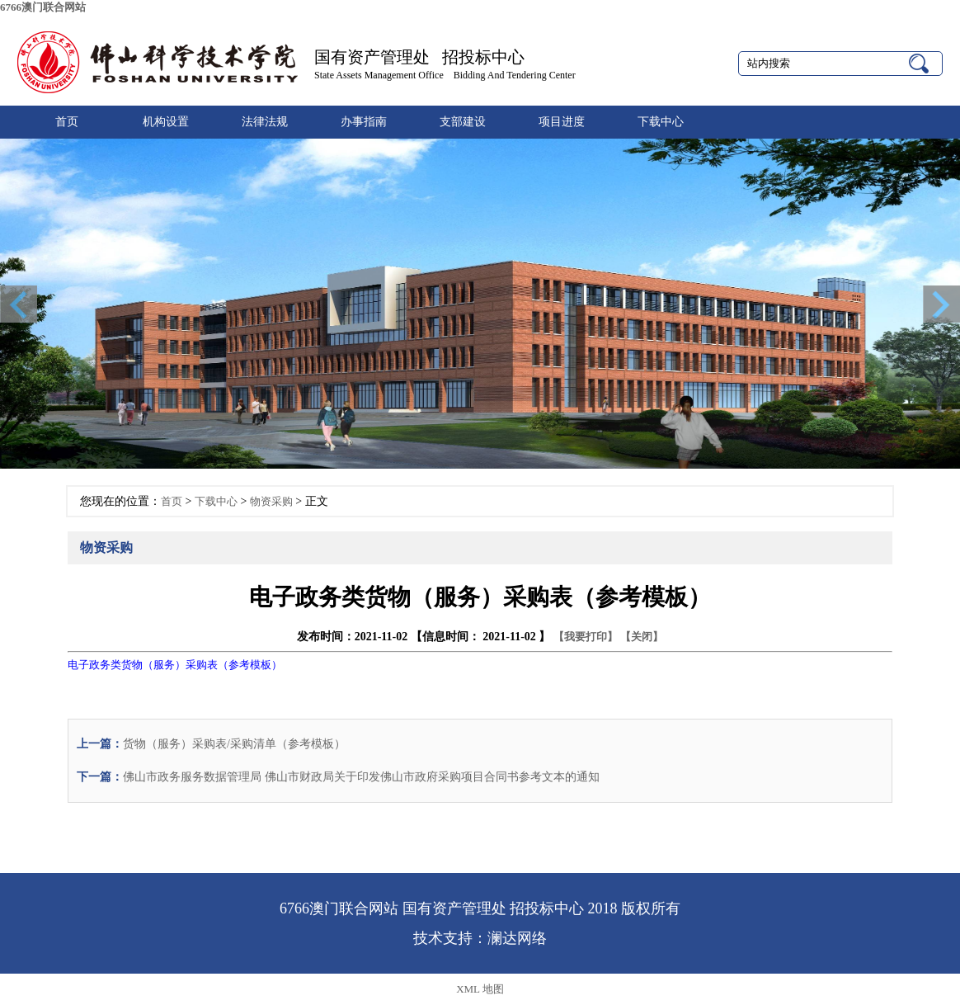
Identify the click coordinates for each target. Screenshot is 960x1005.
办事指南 (364, 122)
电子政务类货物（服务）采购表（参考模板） (175, 664)
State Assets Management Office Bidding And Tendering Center (445, 75)
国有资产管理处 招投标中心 (419, 57)
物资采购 (271, 501)
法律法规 (265, 122)
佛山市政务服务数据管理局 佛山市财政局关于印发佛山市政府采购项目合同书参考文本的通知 (361, 777)
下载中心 (661, 122)
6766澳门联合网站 (43, 7)
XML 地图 (480, 989)
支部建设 (463, 122)
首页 (66, 122)
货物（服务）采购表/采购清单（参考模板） (234, 744)
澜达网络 (517, 938)
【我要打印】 (585, 636)
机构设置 (166, 122)
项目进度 (562, 122)
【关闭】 (641, 636)
